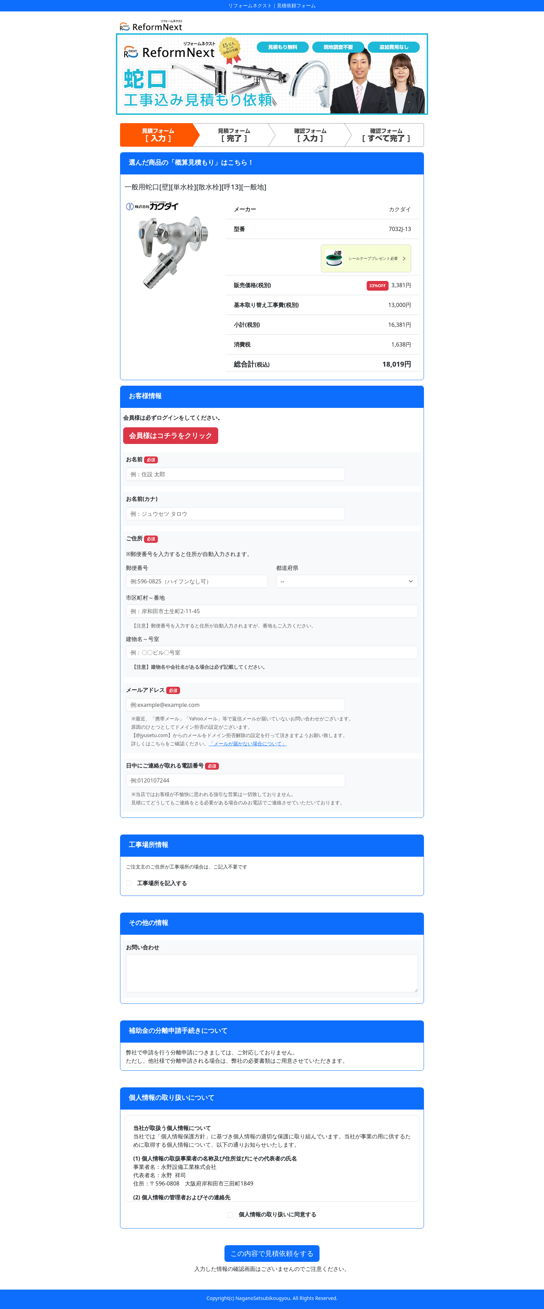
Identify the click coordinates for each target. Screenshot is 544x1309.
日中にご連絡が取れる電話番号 (172, 766)
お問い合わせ (142, 947)
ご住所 (142, 538)
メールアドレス (153, 690)
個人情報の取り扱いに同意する (274, 1214)
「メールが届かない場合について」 (248, 743)
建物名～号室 (142, 639)
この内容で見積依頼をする (272, 1253)
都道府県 (287, 568)
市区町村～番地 (145, 597)
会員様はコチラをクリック (170, 435)
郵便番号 (137, 568)
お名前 (142, 459)
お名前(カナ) (142, 499)
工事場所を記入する (162, 883)
